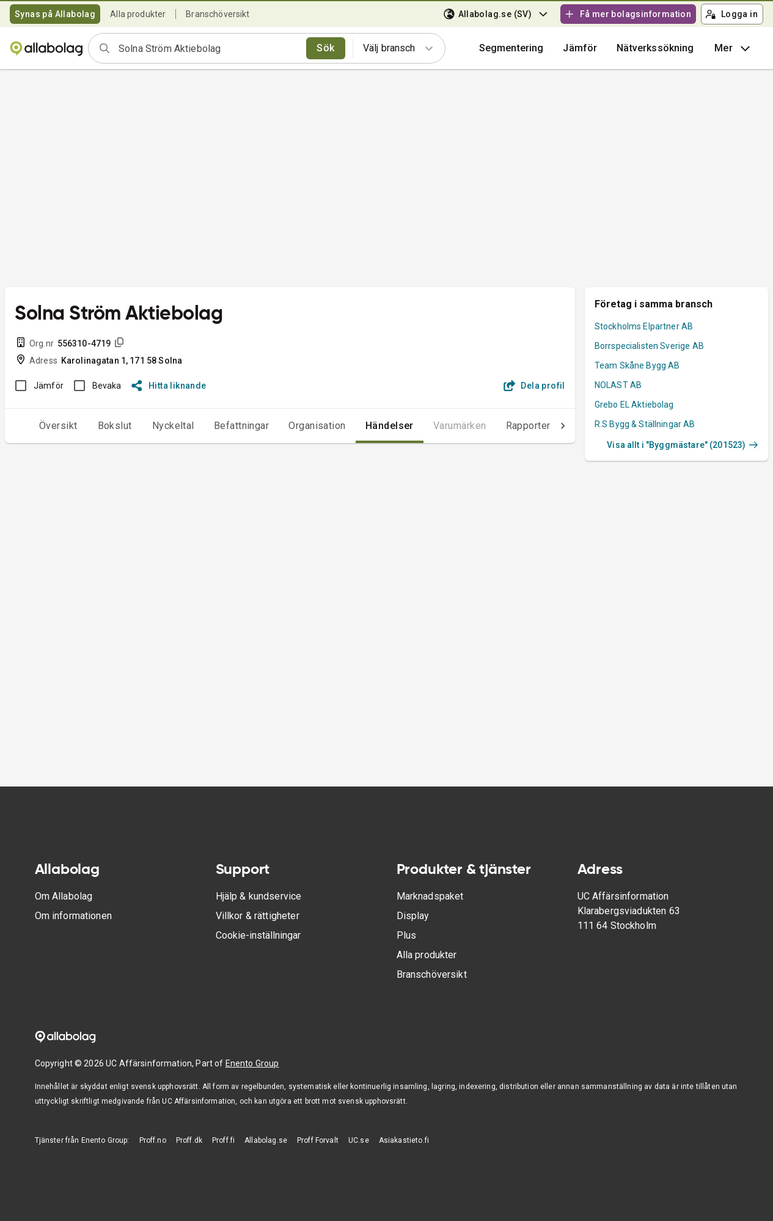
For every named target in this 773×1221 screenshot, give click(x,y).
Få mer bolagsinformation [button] (627, 14)
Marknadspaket (430, 896)
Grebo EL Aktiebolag (634, 404)
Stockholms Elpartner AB (644, 326)
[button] (580, 48)
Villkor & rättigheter (257, 916)
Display (413, 916)
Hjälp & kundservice (259, 896)
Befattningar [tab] (217, 425)
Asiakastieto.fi (404, 1140)
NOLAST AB (618, 385)
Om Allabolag (64, 896)
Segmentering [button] (511, 48)
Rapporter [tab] (504, 425)
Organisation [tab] (292, 425)
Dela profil (534, 385)
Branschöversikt (217, 14)
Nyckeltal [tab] (149, 425)
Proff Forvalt (318, 1140)
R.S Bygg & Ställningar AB (645, 424)
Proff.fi (223, 1140)
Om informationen (73, 916)
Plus (407, 935)
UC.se (358, 1140)
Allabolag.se (265, 1140)
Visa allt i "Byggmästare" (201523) (682, 445)
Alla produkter (138, 14)
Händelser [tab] (365, 425)
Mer (733, 48)
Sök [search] (325, 48)
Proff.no (152, 1140)
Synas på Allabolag (55, 14)
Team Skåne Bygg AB (637, 365)
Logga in (731, 14)
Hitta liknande (169, 385)
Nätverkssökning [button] (655, 48)
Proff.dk (189, 1140)
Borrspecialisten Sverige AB (649, 346)
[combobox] (208, 48)
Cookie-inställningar (258, 935)
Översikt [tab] (34, 425)
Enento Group (252, 1063)
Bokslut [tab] (90, 425)
